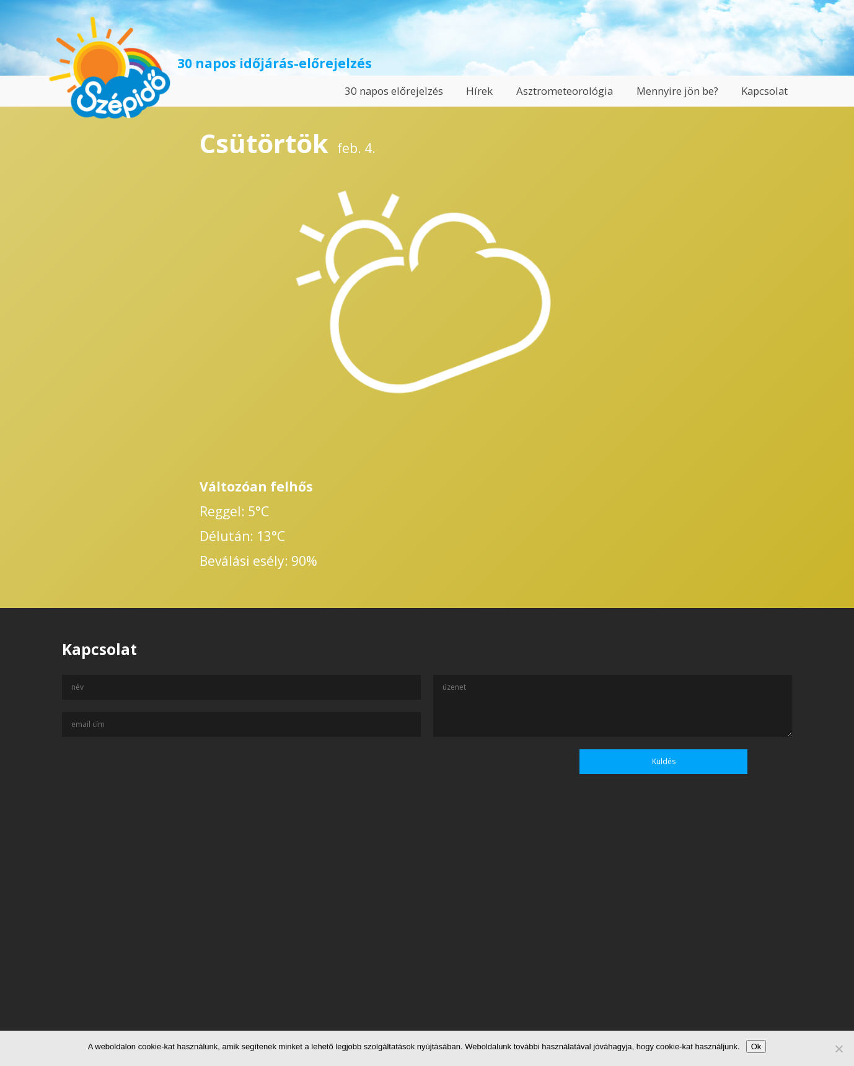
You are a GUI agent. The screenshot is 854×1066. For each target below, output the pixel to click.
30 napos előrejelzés (394, 91)
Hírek (479, 91)
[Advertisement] (427, 946)
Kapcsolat (764, 91)
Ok (756, 1046)
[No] (838, 1048)
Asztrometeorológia (564, 91)
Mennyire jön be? (677, 91)
